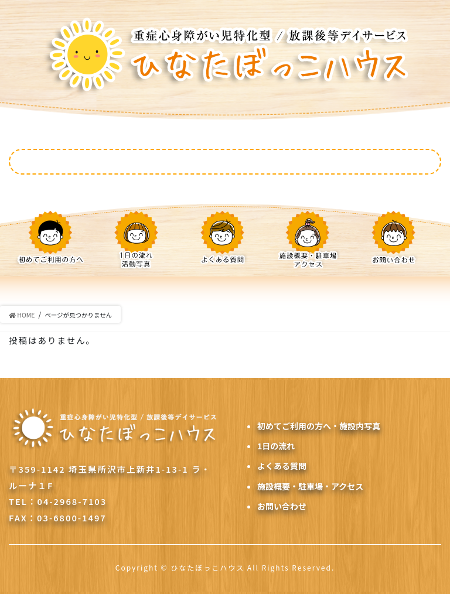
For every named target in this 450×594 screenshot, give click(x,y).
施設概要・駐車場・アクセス (310, 486)
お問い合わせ (281, 506)
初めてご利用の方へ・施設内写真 (318, 426)
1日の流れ (276, 446)
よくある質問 (281, 466)
